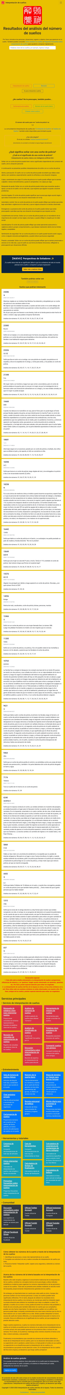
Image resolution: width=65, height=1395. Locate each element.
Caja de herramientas (30, 1144)
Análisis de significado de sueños (30, 1030)
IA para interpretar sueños (32, 91)
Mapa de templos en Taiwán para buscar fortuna (53, 1077)
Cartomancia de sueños (21, 106)
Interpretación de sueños (21, 86)
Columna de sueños (8, 1144)
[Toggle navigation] (60, 3)
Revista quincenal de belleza (32, 1102)
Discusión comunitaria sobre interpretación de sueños (32, 1051)
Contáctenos (24, 1392)
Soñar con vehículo (32, 281)
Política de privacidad (38, 1392)
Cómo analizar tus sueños (34, 42)
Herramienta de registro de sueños (52, 1010)
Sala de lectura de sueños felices (10, 1076)
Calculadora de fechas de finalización (31, 1165)
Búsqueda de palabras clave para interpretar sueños (10, 1011)
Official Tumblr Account (31, 1224)
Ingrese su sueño (10, 1370)
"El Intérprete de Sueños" (43, 129)
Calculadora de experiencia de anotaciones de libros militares (52, 1147)
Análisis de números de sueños (30, 1010)
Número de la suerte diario (44, 106)
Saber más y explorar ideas (32, 269)
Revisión (44, 86)
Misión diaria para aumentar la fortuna (53, 1103)
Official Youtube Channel (52, 1224)
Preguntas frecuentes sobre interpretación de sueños (10, 1184)
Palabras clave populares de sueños (52, 1030)
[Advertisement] (32, 65)
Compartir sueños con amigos (53, 1046)
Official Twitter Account (31, 1209)
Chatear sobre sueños (32, 111)
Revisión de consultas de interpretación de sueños (10, 1038)
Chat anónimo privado (9, 1095)
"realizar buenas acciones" (39, 139)
